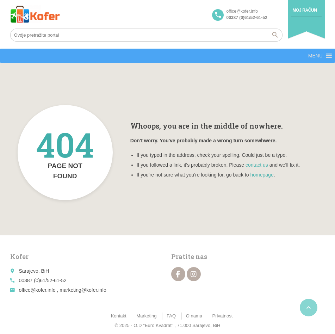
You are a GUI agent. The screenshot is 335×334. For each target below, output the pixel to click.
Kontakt (118, 315)
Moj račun (304, 10)
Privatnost (222, 315)
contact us (257, 165)
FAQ (171, 315)
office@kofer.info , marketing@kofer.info (62, 290)
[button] (315, 56)
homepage (262, 175)
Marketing (146, 315)
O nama (194, 315)
